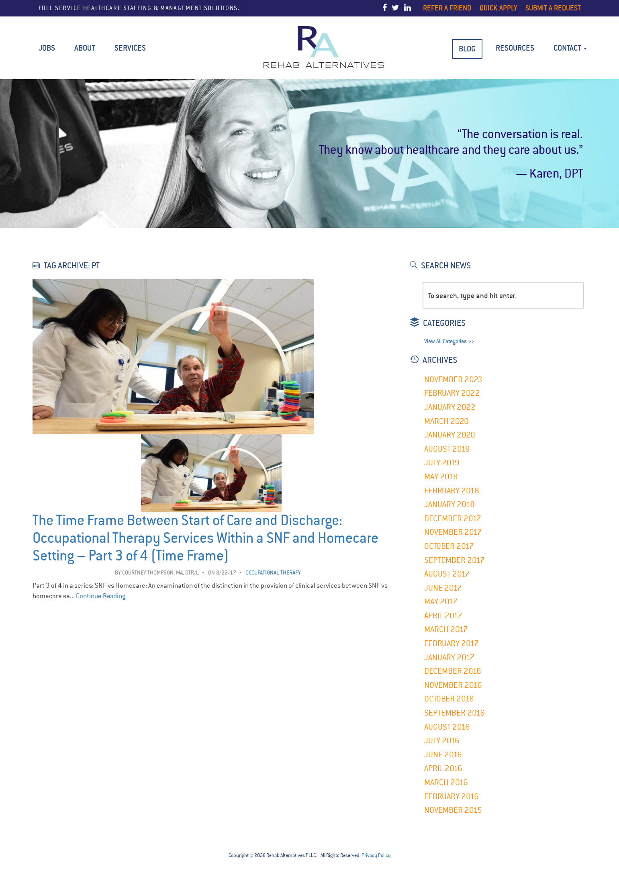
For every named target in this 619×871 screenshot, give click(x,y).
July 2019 (442, 463)
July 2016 (442, 741)
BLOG (467, 49)
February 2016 (451, 796)
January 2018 (449, 504)
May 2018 (441, 477)
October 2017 (449, 546)
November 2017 (453, 532)
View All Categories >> (449, 341)
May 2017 (441, 602)
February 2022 (452, 393)
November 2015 (453, 810)
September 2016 (454, 713)
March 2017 (446, 629)
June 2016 (443, 755)
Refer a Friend (447, 7)
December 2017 (452, 518)
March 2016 (446, 782)
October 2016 (449, 699)
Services (130, 48)
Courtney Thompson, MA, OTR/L (160, 572)
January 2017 (449, 657)
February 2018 (451, 491)
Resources (515, 48)
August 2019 (447, 449)
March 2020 (446, 421)
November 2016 (453, 685)
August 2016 (447, 727)
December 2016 (452, 671)
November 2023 (453, 379)
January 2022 (450, 407)
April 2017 (443, 616)
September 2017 (454, 560)
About (84, 48)
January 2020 (449, 435)
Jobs (47, 48)
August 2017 (447, 574)
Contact (570, 48)
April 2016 (443, 768)
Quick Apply (498, 7)
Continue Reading (101, 596)
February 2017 (451, 643)
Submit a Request (553, 7)
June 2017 (443, 588)
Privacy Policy (376, 855)
